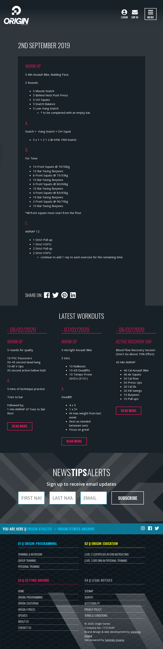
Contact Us (24, 627)
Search (89, 597)
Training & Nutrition (30, 554)
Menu (150, 14)
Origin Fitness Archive (76, 528)
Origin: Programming (30, 597)
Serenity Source (114, 640)
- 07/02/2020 (75, 329)
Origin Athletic (39, 528)
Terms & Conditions (96, 615)
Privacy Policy (93, 609)
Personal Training (29, 566)
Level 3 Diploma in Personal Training (106, 560)
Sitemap (89, 591)
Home (21, 591)
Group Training (27, 560)
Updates (22, 615)
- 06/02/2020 (130, 329)
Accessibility (92, 603)
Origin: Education (28, 603)
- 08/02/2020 (21, 329)
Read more (20, 426)
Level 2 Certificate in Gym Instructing (107, 554)
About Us (23, 621)
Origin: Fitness (26, 609)
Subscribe (127, 498)
